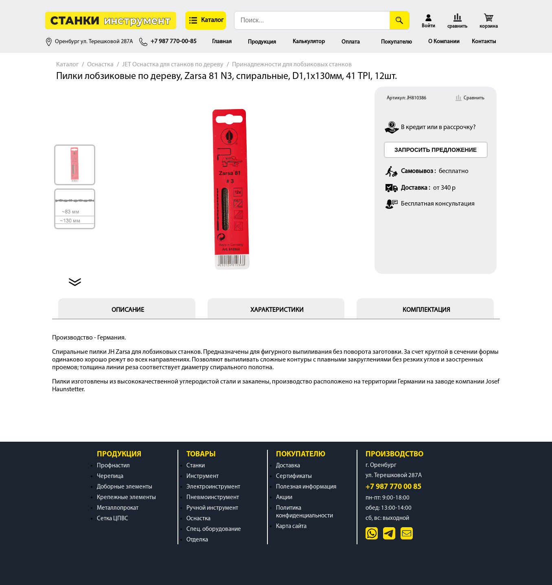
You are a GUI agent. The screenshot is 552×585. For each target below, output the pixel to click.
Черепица (110, 476)
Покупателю (396, 42)
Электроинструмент (213, 487)
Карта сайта (291, 527)
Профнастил (113, 466)
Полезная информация (306, 487)
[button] (205, 20)
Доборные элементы (124, 487)
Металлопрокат (117, 508)
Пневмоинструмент (212, 498)
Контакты (484, 42)
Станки (195, 466)
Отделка (197, 540)
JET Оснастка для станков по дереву (172, 64)
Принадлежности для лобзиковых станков (292, 64)
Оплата (351, 42)
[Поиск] (399, 20)
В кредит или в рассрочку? (438, 127)
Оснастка (100, 64)
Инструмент (202, 476)
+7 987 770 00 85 (393, 487)
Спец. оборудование (213, 529)
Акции (284, 498)
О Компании (444, 42)
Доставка (288, 466)
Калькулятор (309, 42)
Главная (222, 42)
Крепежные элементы (126, 498)
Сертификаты (294, 476)
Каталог (67, 64)
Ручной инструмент (212, 508)
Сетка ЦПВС (112, 519)
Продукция (262, 42)
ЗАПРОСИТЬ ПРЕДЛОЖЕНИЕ (435, 150)
